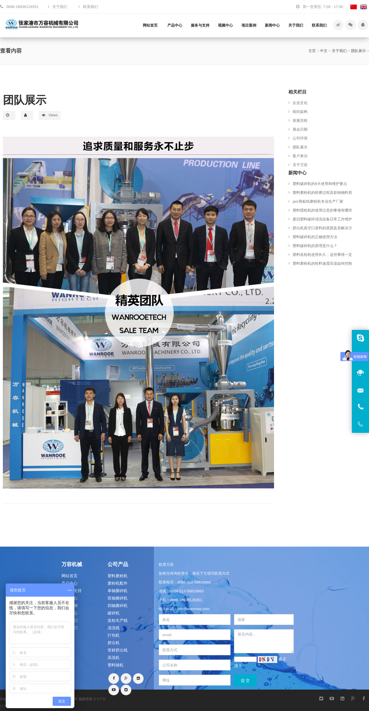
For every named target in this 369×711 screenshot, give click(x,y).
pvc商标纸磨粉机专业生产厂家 (318, 201)
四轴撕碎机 (118, 605)
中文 (324, 51)
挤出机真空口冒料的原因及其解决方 (322, 228)
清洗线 (114, 628)
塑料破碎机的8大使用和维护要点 (320, 184)
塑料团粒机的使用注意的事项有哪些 (322, 210)
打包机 (114, 635)
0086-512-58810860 (194, 582)
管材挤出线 (118, 650)
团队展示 (358, 51)
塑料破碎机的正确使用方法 (315, 237)
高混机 (114, 657)
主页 (312, 51)
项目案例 (248, 25)
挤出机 (114, 642)
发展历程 (300, 120)
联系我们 (319, 25)
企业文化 (300, 103)
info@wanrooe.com (193, 609)
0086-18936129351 (186, 600)
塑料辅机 (116, 665)
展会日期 (300, 129)
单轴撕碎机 (118, 590)
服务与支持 (200, 25)
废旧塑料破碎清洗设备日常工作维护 (322, 219)
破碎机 (114, 613)
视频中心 (225, 25)
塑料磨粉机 (118, 575)
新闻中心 (272, 25)
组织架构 (300, 111)
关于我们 (295, 25)
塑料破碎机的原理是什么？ (315, 246)
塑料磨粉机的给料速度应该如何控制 (322, 263)
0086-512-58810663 (186, 591)
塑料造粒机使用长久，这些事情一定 (322, 254)
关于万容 (300, 165)
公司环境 (300, 138)
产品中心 (174, 25)
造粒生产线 (118, 620)
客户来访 (300, 156)
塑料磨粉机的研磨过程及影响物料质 (322, 192)
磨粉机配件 (118, 583)
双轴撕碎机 (118, 598)
